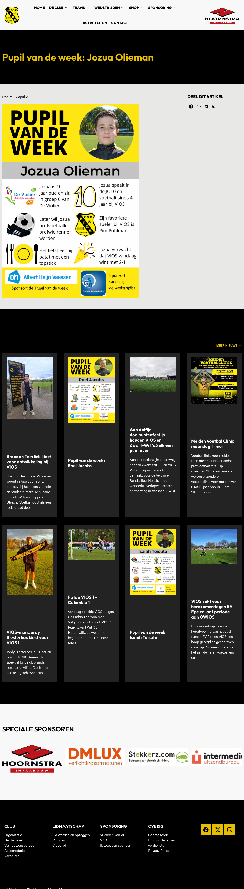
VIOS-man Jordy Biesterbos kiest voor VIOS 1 (28, 637)
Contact (119, 23)
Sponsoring (162, 7)
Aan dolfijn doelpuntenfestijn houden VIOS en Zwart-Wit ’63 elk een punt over (151, 440)
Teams (81, 7)
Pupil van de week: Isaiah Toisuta (148, 634)
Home (39, 7)
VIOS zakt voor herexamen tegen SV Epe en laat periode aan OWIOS (211, 609)
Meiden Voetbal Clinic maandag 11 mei (212, 443)
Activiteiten (95, 23)
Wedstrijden (108, 7)
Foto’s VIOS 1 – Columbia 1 (82, 599)
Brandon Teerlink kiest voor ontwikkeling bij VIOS (29, 462)
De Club (58, 7)
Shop (136, 7)
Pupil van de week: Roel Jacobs (86, 463)
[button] (191, 106)
